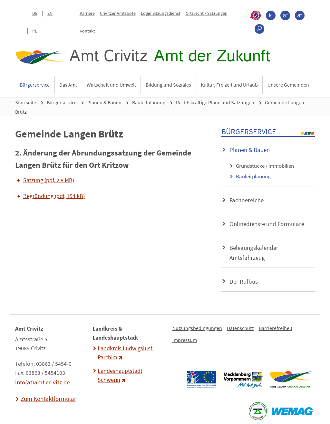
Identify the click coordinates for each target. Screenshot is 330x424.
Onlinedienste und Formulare (266, 224)
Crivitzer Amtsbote (118, 13)
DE (34, 13)
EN (50, 13)
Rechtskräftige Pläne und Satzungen (215, 102)
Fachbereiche (246, 200)
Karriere (87, 13)
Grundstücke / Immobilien (265, 165)
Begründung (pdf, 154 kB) (54, 196)
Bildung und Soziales (168, 84)
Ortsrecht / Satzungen (207, 13)
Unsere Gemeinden (288, 84)
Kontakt (87, 31)
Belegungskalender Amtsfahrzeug (253, 252)
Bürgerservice (35, 84)
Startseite (25, 102)
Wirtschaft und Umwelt (111, 84)
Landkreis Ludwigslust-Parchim (126, 353)
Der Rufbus (243, 281)
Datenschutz (240, 328)
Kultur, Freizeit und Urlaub (229, 84)
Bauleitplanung (148, 102)
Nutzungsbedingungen (197, 328)
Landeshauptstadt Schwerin (120, 375)
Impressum (184, 340)
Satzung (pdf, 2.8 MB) (48, 180)
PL (34, 31)
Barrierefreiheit (275, 328)
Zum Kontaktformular (48, 398)
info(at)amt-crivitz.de (42, 382)
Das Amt (68, 84)
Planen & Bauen (104, 102)
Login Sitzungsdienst (160, 13)
